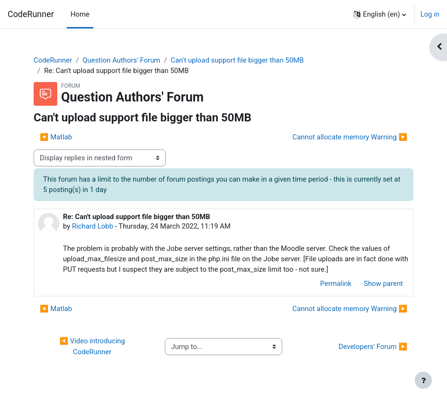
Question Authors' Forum (121, 60)
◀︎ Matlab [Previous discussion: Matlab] (56, 137)
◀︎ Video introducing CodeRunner (92, 346)
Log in (429, 14)
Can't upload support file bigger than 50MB (237, 60)
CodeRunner (31, 14)
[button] (379, 14)
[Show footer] (423, 380)
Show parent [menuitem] (383, 283)
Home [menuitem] (80, 14)
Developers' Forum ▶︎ (373, 346)
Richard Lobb (92, 226)
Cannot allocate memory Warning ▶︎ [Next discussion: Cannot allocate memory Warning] (350, 137)
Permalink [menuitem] (335, 283)
